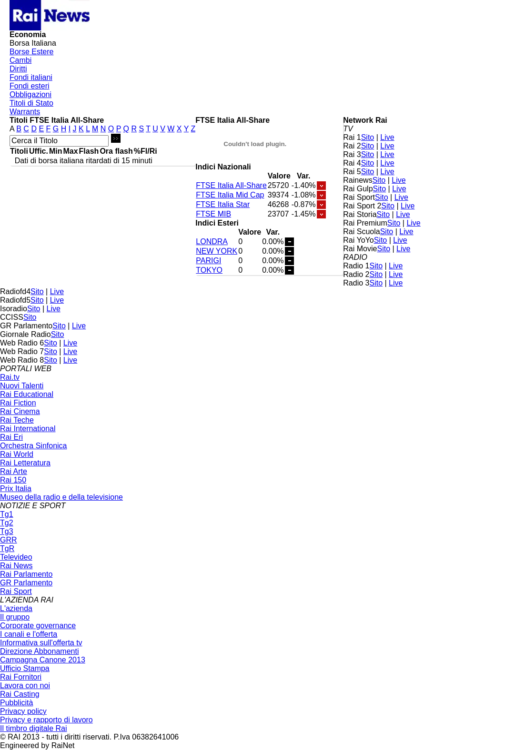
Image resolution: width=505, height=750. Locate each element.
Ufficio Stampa (25, 668)
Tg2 (6, 523)
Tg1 (6, 514)
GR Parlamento (26, 583)
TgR (7, 548)
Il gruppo (15, 617)
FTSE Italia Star (223, 204)
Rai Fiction (18, 403)
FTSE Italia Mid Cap (230, 195)
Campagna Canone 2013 (42, 660)
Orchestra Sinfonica (33, 446)
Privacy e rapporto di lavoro (46, 720)
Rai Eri (11, 437)
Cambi (20, 60)
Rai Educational (26, 394)
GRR (8, 540)
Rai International (28, 428)
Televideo (16, 557)
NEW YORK (216, 251)
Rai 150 (13, 480)
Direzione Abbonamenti (39, 651)
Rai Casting (20, 694)
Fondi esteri (30, 86)
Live (387, 137)
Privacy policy (23, 711)
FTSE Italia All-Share (231, 185)
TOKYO (209, 270)
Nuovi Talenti (21, 386)
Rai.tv (10, 377)
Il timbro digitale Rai (33, 728)
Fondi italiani (31, 77)
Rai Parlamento (26, 574)
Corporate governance (38, 626)
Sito (367, 137)
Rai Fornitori (20, 677)
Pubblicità (16, 703)
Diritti (18, 69)
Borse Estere (31, 52)
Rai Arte (13, 471)
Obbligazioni (30, 94)
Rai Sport (16, 591)
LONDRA (212, 241)
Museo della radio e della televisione (61, 497)
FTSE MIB (213, 214)
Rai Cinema (20, 411)
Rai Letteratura (25, 463)
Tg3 (6, 531)
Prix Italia (15, 488)
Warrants (25, 112)
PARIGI (208, 261)
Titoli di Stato (31, 103)
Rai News (16, 566)
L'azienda (16, 608)
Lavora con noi (25, 685)
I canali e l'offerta (28, 634)
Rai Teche (17, 420)
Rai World (16, 454)
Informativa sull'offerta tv (41, 643)
